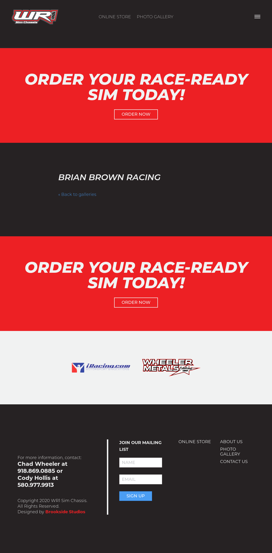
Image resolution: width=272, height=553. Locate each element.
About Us (231, 441)
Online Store (115, 16)
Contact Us (234, 461)
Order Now (136, 114)
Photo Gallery (155, 16)
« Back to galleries (77, 194)
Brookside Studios (65, 511)
